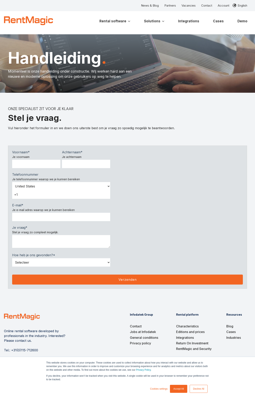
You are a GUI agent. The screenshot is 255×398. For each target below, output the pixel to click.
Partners (170, 5)
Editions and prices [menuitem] (190, 332)
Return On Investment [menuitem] (192, 343)
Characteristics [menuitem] (187, 326)
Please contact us (17, 341)
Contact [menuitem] (136, 326)
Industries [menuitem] (233, 338)
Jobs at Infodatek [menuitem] (143, 332)
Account (223, 5)
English (242, 5)
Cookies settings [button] (159, 388)
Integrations (188, 21)
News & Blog (150, 5)
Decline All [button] (198, 388)
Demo (242, 21)
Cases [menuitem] (231, 332)
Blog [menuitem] (229, 326)
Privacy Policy (143, 369)
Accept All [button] (178, 388)
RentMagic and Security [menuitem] (194, 349)
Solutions (154, 21)
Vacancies (188, 5)
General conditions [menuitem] (144, 338)
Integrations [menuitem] (185, 338)
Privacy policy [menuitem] (140, 343)
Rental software (114, 21)
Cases (218, 21)
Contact (206, 5)
